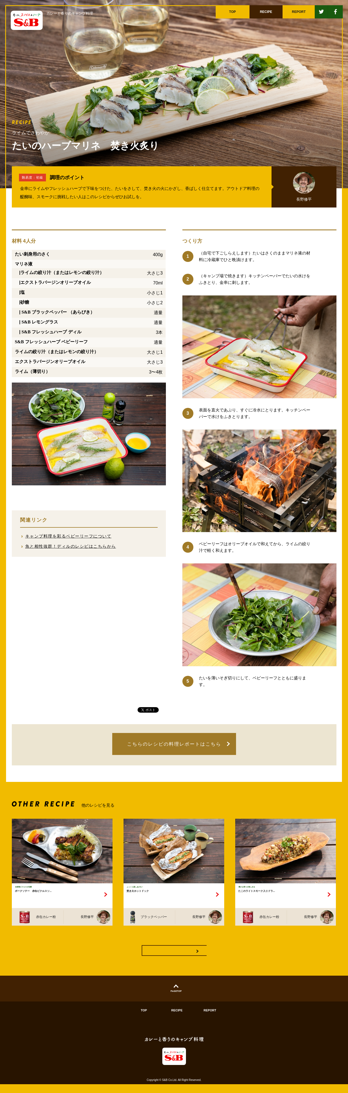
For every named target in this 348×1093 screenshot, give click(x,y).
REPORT (210, 1019)
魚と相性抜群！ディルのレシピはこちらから (70, 546)
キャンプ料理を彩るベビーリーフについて (68, 536)
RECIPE (177, 1019)
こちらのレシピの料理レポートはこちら (174, 744)
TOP (144, 1019)
